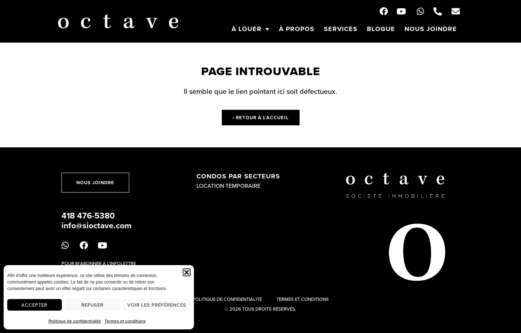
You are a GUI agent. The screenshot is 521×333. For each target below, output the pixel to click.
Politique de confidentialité (74, 321)
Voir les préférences (156, 305)
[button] (186, 272)
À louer (251, 29)
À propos (296, 29)
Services (340, 29)
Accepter (34, 305)
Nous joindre (430, 29)
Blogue (381, 29)
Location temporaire (228, 186)
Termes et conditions (125, 321)
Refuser (92, 305)
